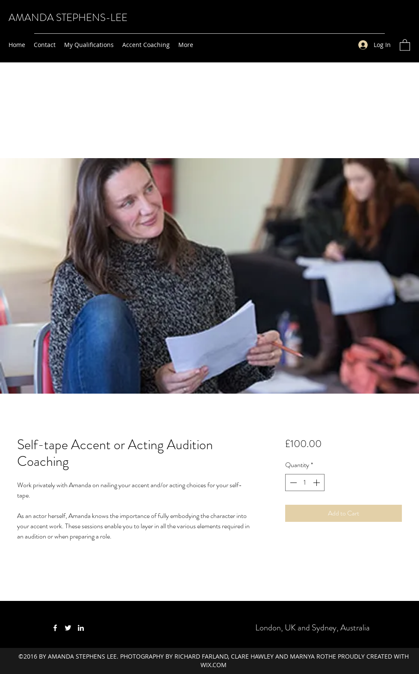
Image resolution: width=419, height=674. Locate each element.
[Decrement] (292, 482)
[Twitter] (68, 628)
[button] (405, 44)
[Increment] (317, 482)
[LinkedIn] (81, 628)
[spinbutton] (304, 482)
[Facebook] (55, 628)
